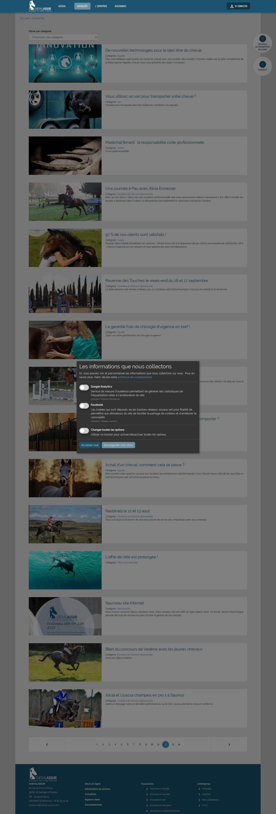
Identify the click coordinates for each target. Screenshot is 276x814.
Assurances (120, 6)
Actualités (82, 6)
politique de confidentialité (135, 377)
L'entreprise (101, 6)
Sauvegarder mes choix (118, 445)
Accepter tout (90, 445)
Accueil (62, 6)
